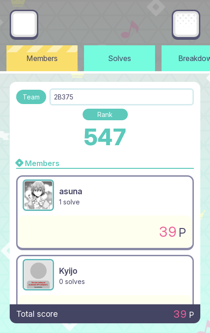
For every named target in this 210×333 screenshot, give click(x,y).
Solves (119, 58)
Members (42, 58)
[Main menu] (186, 24)
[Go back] (24, 24)
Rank (105, 114)
